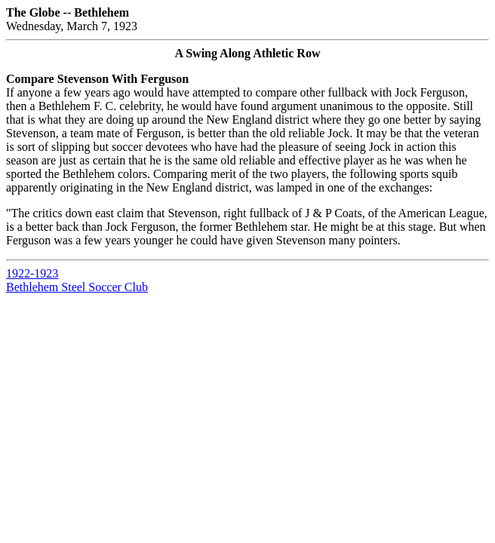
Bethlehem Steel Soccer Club (77, 287)
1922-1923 (32, 273)
